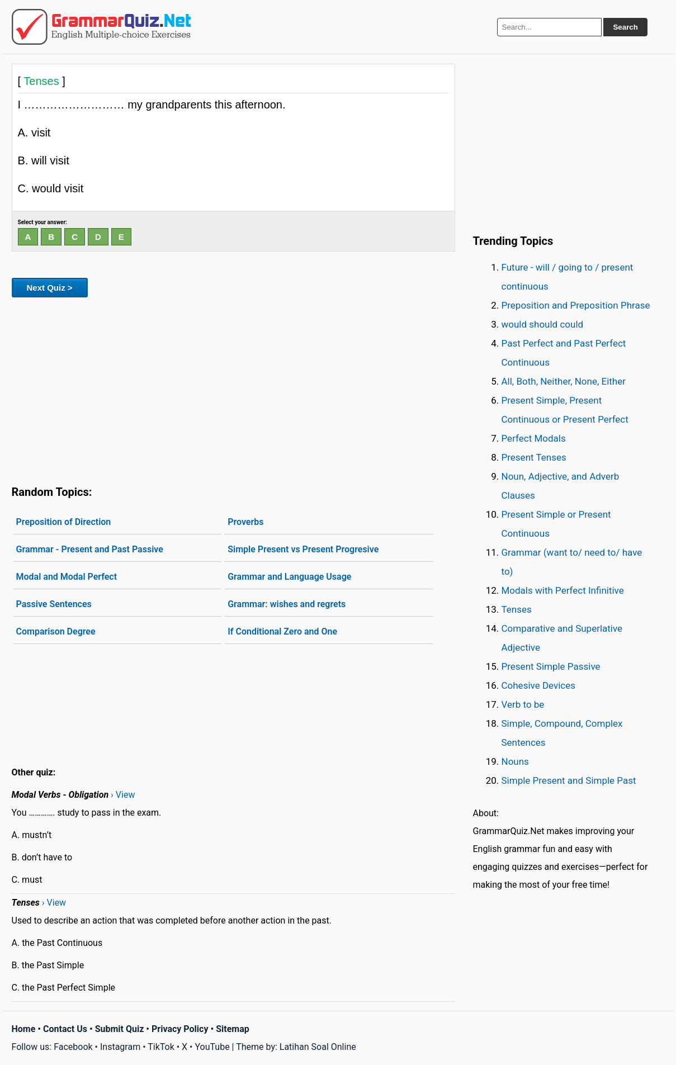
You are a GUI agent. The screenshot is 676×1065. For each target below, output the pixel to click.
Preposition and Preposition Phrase (576, 305)
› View (123, 794)
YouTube (212, 1047)
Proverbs (245, 522)
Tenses (517, 609)
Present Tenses (534, 457)
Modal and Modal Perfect (66, 576)
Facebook (73, 1047)
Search (625, 27)
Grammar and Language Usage (289, 576)
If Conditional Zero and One (282, 631)
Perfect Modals (534, 438)
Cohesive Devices (539, 685)
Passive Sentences (54, 604)
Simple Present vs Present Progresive (303, 549)
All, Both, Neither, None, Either (564, 381)
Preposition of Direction (63, 522)
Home (24, 1029)
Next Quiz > (50, 287)
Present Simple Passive (551, 666)
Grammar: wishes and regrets (287, 604)
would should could (543, 324)
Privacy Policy (180, 1029)
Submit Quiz (119, 1029)
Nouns (515, 761)
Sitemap (232, 1029)
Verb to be (523, 704)
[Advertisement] (233, 389)
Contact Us (65, 1029)
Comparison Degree (56, 631)
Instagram (120, 1047)
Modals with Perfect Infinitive (563, 590)
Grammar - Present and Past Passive (89, 549)
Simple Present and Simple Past (569, 780)
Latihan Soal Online (318, 1047)
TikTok (161, 1047)
